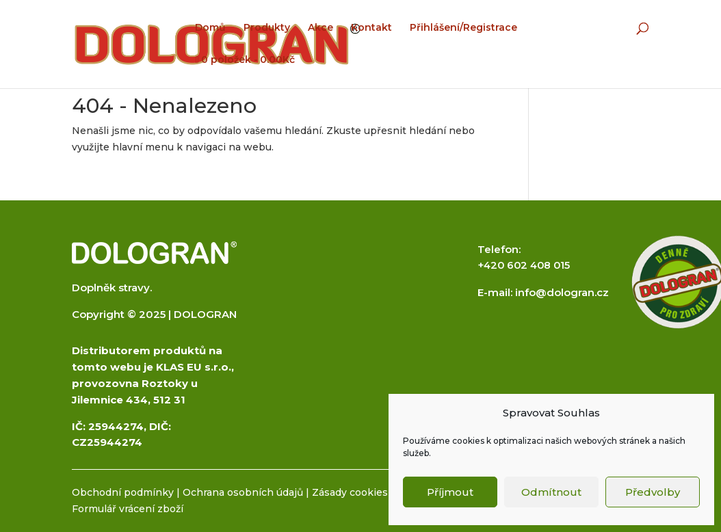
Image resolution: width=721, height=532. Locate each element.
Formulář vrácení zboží (127, 509)
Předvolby (652, 492)
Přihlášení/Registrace (463, 28)
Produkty (267, 28)
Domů (210, 28)
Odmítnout (551, 492)
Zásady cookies (350, 492)
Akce (320, 28)
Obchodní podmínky (123, 492)
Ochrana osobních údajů (243, 492)
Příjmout (450, 492)
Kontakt (371, 28)
